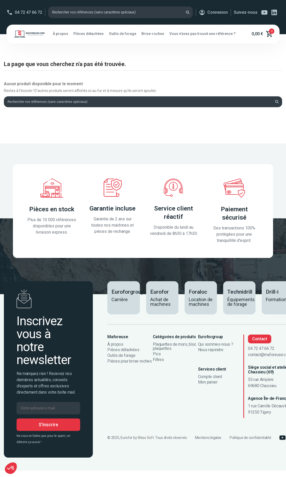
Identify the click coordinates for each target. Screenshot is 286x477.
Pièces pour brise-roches (129, 362)
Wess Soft (146, 438)
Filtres (158, 360)
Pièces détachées (123, 351)
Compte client (210, 377)
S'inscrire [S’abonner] (48, 425)
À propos (115, 345)
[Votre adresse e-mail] (48, 409)
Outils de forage (121, 356)
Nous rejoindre (210, 351)
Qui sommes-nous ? (215, 345)
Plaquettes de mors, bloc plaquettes (174, 347)
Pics (157, 355)
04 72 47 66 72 (28, 12)
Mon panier (207, 383)
